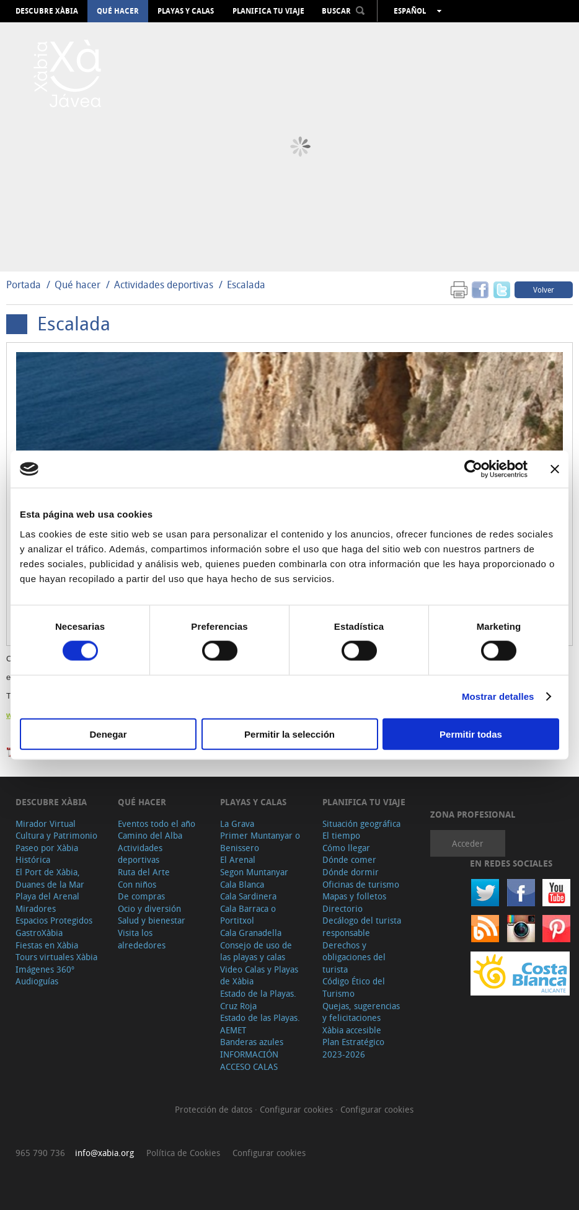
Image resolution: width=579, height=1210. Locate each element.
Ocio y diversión (149, 908)
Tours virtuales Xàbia (56, 957)
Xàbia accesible (351, 1030)
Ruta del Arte (144, 872)
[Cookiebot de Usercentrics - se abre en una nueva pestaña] (473, 469)
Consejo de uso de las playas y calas (256, 951)
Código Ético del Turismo (353, 987)
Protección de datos (215, 1109)
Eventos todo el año (156, 823)
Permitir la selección (289, 733)
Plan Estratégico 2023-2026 (353, 1048)
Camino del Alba (150, 835)
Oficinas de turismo (360, 884)
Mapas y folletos (354, 896)
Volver (543, 289)
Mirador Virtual (45, 823)
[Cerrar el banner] (554, 469)
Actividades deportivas (163, 284)
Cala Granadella (250, 932)
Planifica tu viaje (268, 11)
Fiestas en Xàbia (46, 945)
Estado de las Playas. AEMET (260, 1024)
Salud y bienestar (151, 920)
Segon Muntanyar (254, 872)
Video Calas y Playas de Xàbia (259, 975)
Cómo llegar (346, 848)
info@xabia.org (104, 1153)
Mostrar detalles (498, 696)
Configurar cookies (297, 1109)
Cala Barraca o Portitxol (248, 915)
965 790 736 (40, 1153)
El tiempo (341, 835)
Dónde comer (349, 859)
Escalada (246, 284)
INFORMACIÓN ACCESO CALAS (249, 1060)
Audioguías (36, 981)
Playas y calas (185, 11)
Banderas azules (251, 1042)
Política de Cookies (183, 1153)
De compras (141, 896)
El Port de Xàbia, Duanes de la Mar (49, 878)
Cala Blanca (242, 884)
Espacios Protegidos (53, 920)
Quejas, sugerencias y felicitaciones (361, 1012)
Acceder (468, 843)
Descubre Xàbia (46, 11)
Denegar (107, 733)
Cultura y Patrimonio (56, 835)
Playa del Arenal (47, 896)
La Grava (237, 823)
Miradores (35, 908)
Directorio (342, 908)
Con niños (137, 884)
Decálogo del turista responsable (361, 926)
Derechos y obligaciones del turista (354, 957)
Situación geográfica (361, 823)
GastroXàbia (39, 932)
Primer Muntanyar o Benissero (260, 841)
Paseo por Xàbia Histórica (46, 854)
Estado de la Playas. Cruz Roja (258, 999)
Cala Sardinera (248, 896)
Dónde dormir (350, 872)
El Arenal (237, 859)
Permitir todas (471, 733)
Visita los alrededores (142, 939)
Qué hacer (118, 11)
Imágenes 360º (44, 969)
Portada (23, 284)
